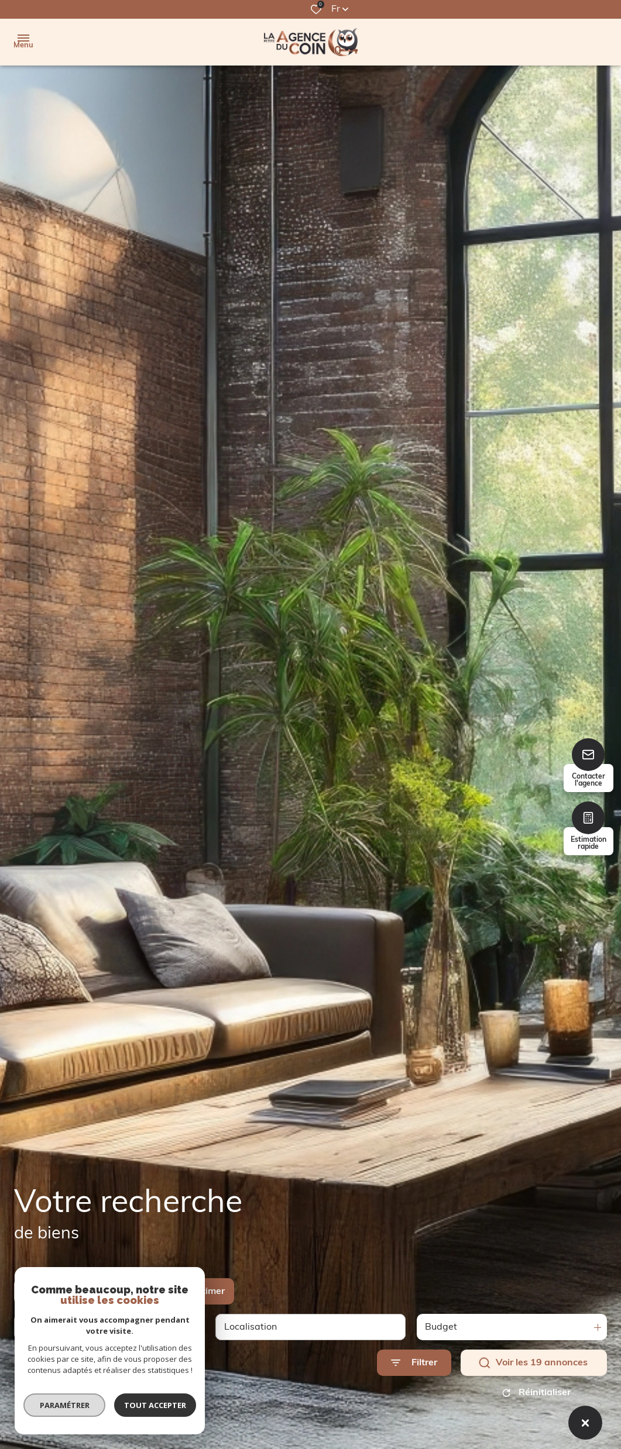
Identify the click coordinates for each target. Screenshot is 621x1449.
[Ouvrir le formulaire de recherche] (414, 1363)
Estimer (208, 1291)
